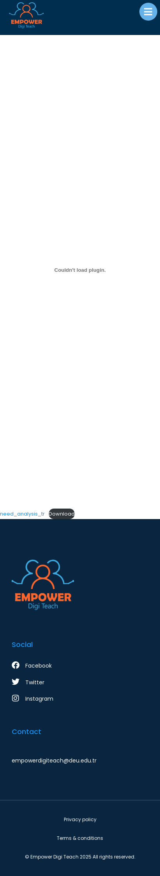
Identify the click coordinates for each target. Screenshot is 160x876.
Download (62, 514)
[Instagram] (80, 698)
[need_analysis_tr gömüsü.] (80, 270)
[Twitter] (80, 682)
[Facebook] (80, 665)
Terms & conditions (80, 838)
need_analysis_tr (22, 514)
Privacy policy (80, 819)
